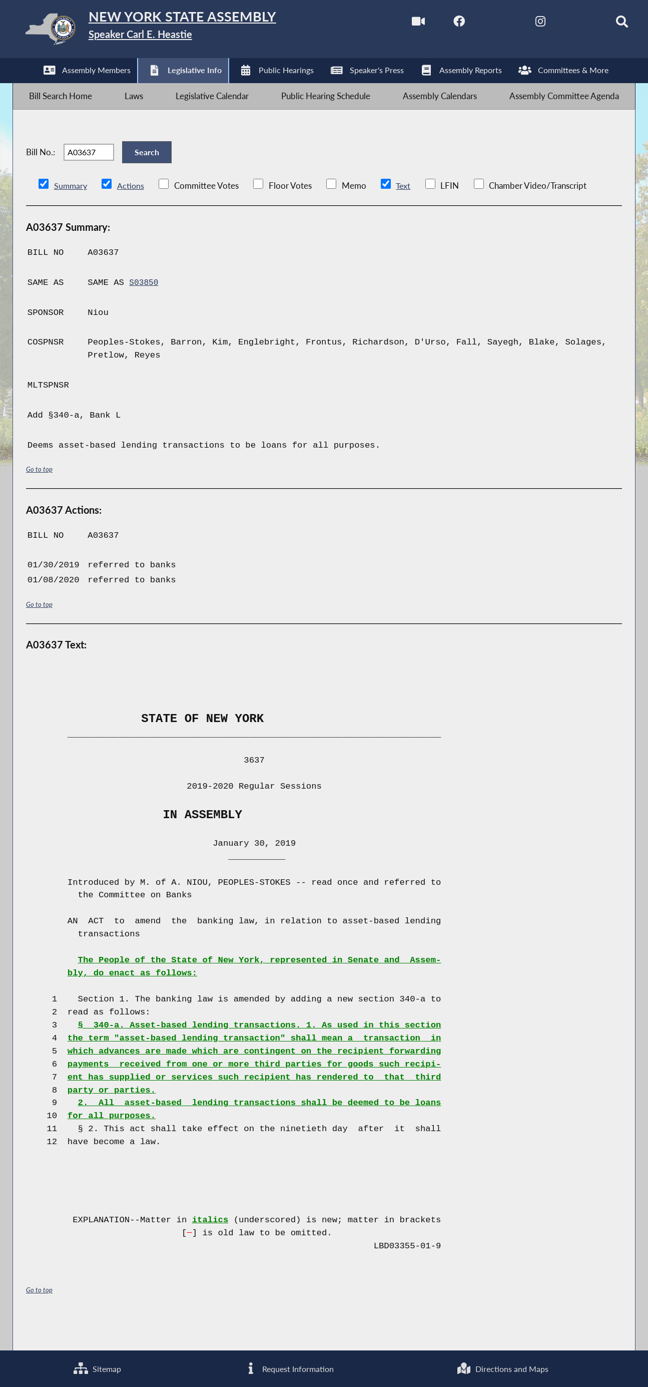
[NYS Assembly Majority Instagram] (520, 24)
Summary (71, 211)
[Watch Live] (395, 24)
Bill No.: (40, 171)
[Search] (604, 24)
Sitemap (96, 1367)
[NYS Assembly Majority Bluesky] (562, 24)
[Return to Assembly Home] (171, 31)
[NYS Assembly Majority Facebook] (437, 24)
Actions (132, 211)
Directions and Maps (502, 1367)
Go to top (39, 495)
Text (405, 211)
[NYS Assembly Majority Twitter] (478, 24)
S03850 (144, 308)
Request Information (288, 1367)
